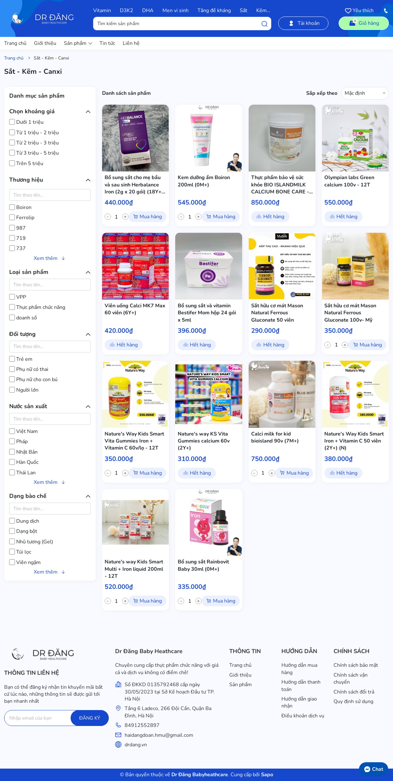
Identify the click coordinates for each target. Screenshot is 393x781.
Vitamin (102, 10)
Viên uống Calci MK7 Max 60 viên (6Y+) (135, 309)
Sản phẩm (78, 43)
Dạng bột (23, 531)
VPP (17, 297)
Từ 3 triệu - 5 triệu (34, 153)
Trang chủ (15, 43)
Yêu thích (359, 10)
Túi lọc (20, 551)
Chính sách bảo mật (356, 665)
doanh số (23, 317)
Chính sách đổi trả (354, 691)
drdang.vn (136, 744)
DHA (148, 10)
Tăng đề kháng (214, 10)
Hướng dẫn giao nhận (299, 702)
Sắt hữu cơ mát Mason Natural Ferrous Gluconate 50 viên (277, 313)
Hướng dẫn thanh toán (301, 686)
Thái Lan (22, 472)
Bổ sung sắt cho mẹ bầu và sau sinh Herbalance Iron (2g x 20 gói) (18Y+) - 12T (134, 184)
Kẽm (261, 10)
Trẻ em (20, 359)
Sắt (243, 10)
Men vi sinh (175, 10)
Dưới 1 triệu (26, 122)
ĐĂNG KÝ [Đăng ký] (89, 718)
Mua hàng (151, 216)
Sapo (266, 774)
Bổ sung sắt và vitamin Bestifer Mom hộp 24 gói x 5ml (207, 313)
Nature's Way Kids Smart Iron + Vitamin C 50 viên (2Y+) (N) (354, 441)
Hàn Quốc (23, 462)
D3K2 (126, 10)
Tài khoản (303, 23)
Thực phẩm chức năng (37, 307)
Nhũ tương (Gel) (31, 541)
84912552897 (142, 725)
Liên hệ (131, 43)
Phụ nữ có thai (28, 369)
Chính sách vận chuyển (351, 679)
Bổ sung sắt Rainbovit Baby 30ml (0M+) (203, 565)
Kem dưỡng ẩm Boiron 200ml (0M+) (204, 181)
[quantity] (116, 216)
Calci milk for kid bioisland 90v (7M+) (275, 437)
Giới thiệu (45, 43)
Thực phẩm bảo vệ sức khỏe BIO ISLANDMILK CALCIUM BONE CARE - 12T (280, 184)
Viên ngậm (25, 562)
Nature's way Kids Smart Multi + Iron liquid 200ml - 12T (134, 569)
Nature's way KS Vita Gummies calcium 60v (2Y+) (204, 441)
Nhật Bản (23, 452)
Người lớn (23, 390)
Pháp (18, 441)
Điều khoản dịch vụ (302, 715)
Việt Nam (23, 431)
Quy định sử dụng (353, 701)
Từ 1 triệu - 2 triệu (34, 132)
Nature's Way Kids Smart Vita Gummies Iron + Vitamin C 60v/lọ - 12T (134, 441)
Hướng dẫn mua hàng (299, 669)
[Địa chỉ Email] (56, 718)
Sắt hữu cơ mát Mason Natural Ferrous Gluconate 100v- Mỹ (350, 313)
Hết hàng (273, 216)
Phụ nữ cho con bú (33, 379)
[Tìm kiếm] (264, 23)
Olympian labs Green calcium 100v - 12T (349, 181)
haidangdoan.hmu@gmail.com (159, 735)
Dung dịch (24, 521)
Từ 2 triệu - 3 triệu (34, 142)
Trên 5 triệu (26, 163)
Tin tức (107, 43)
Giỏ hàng (363, 22)
